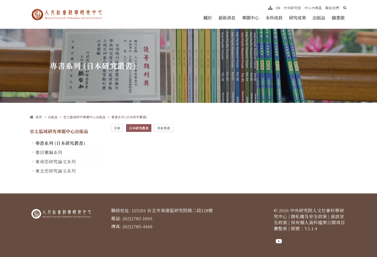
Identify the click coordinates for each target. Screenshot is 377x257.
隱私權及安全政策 (309, 216)
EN (278, 7)
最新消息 (226, 18)
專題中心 (250, 18)
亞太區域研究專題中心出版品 (84, 117)
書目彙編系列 (48, 152)
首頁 (36, 117)
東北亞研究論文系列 (55, 171)
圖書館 (338, 18)
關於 (207, 18)
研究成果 (297, 18)
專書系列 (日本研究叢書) (129, 117)
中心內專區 (313, 7)
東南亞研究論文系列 (55, 161)
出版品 (318, 18)
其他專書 (163, 128)
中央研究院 (292, 7)
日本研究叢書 (139, 128)
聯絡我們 (332, 7)
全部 (117, 128)
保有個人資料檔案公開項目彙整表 (309, 225)
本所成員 (273, 18)
